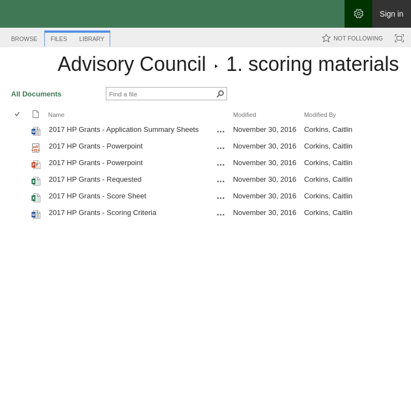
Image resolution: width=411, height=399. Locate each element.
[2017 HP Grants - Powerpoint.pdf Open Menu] (221, 148)
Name (56, 114)
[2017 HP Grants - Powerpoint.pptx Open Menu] (221, 164)
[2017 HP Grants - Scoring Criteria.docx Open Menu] (221, 214)
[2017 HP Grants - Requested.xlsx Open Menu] (221, 181)
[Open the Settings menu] (358, 14)
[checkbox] (18, 115)
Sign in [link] (392, 13)
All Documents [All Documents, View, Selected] (36, 94)
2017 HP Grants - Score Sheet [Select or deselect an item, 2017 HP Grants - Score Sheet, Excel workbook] (97, 196)
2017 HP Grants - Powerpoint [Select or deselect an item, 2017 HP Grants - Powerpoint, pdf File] (96, 146)
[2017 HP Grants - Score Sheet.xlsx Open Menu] (221, 197)
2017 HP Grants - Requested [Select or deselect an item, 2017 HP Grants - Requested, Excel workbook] (95, 179)
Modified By (320, 114)
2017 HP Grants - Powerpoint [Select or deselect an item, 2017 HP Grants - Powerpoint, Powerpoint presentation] (96, 162)
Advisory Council (132, 64)
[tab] (24, 37)
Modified (244, 114)
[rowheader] (20, 130)
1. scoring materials (312, 64)
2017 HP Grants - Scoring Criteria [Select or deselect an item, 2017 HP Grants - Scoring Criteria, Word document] (102, 212)
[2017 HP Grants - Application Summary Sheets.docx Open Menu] (221, 131)
